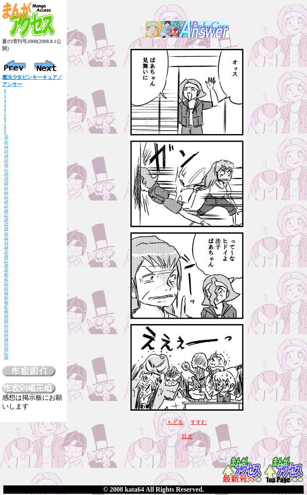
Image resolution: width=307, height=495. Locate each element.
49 (6, 315)
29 (6, 223)
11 (6, 141)
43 (6, 288)
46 (6, 302)
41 (6, 279)
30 (6, 228)
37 (6, 260)
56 (6, 347)
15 (6, 159)
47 (6, 306)
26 (6, 210)
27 (6, 214)
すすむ (198, 422)
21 (6, 187)
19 (6, 177)
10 (6, 136)
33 (6, 242)
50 (6, 320)
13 (6, 150)
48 (6, 311)
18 (6, 173)
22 (6, 191)
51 (6, 324)
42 (6, 283)
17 (6, 168)
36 (6, 256)
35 (6, 251)
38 (6, 265)
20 (6, 182)
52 (6, 329)
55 (6, 343)
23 (6, 196)
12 (6, 145)
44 (6, 292)
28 (6, 219)
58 (6, 357)
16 (6, 164)
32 (6, 237)
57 (6, 352)
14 (6, 154)
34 (6, 246)
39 (6, 269)
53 (6, 334)
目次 (187, 436)
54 (6, 338)
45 (6, 297)
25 (6, 205)
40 (6, 274)
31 (6, 233)
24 (6, 200)
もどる (175, 422)
